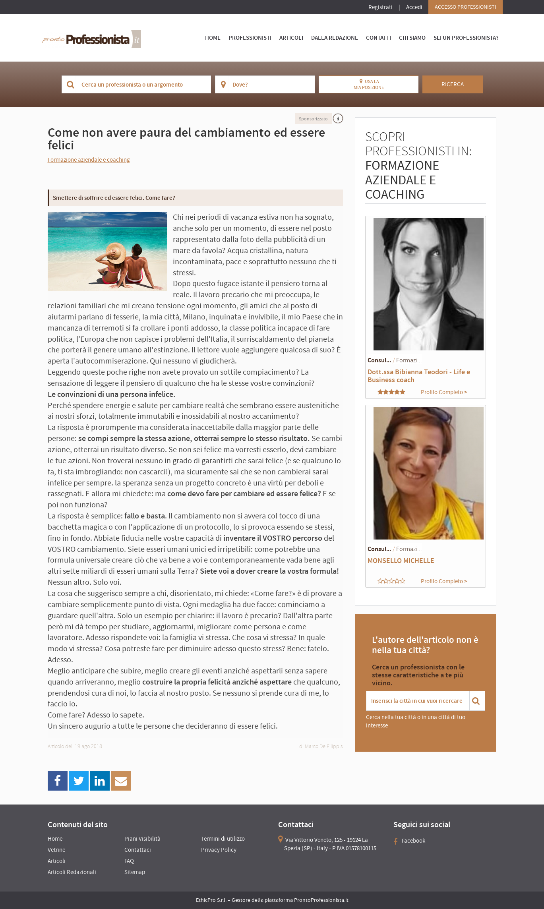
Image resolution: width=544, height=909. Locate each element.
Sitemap (134, 872)
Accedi (414, 7)
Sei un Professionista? (466, 37)
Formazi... (409, 360)
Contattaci (137, 849)
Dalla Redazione (334, 37)
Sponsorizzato (313, 119)
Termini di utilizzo (223, 838)
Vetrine (56, 849)
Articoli (291, 37)
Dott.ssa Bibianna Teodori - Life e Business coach (419, 375)
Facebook (409, 840)
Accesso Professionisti (465, 6)
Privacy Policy (218, 849)
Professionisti (249, 37)
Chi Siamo (412, 37)
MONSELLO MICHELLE (401, 560)
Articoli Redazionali (72, 872)
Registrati (380, 7)
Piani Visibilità (142, 838)
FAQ (129, 861)
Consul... (379, 360)
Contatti (378, 37)
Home (213, 37)
